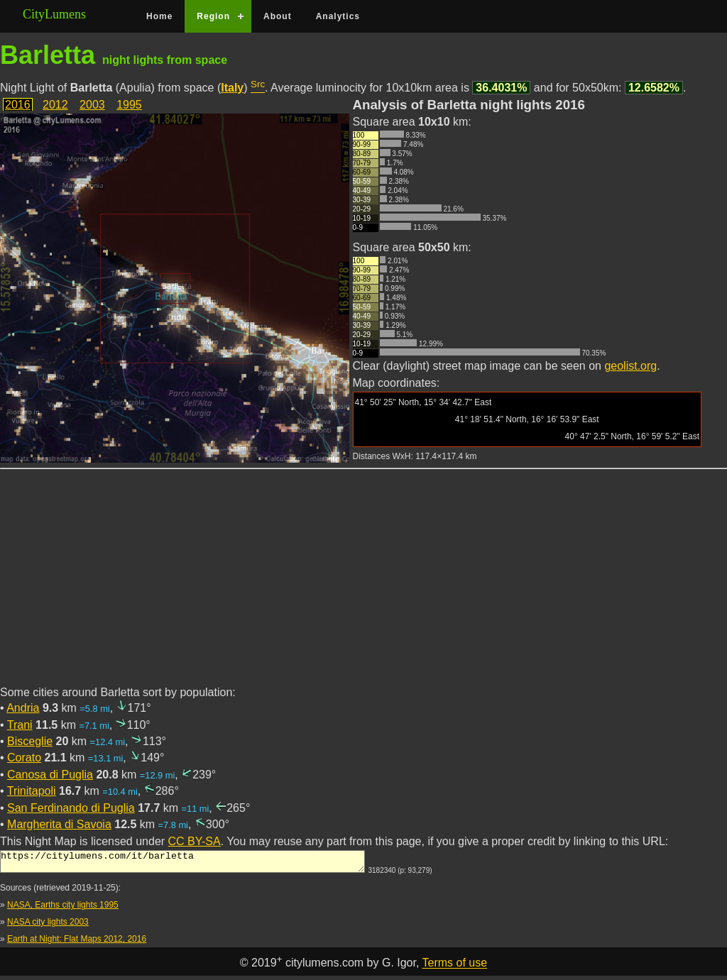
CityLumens (54, 14)
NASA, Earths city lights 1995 (63, 909)
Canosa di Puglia (50, 775)
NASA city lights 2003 (48, 926)
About (277, 16)
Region (213, 16)
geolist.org (630, 366)
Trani (20, 725)
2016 (18, 105)
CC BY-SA (194, 841)
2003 (92, 105)
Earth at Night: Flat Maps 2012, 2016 (76, 943)
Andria (22, 708)
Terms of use (455, 968)
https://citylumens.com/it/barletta (182, 863)
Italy (232, 88)
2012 (55, 105)
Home (159, 16)
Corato (24, 757)
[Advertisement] (363, 585)
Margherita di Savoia (59, 824)
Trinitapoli (31, 791)
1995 (129, 105)
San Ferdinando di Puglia (71, 808)
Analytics (338, 16)
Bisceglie (30, 741)
